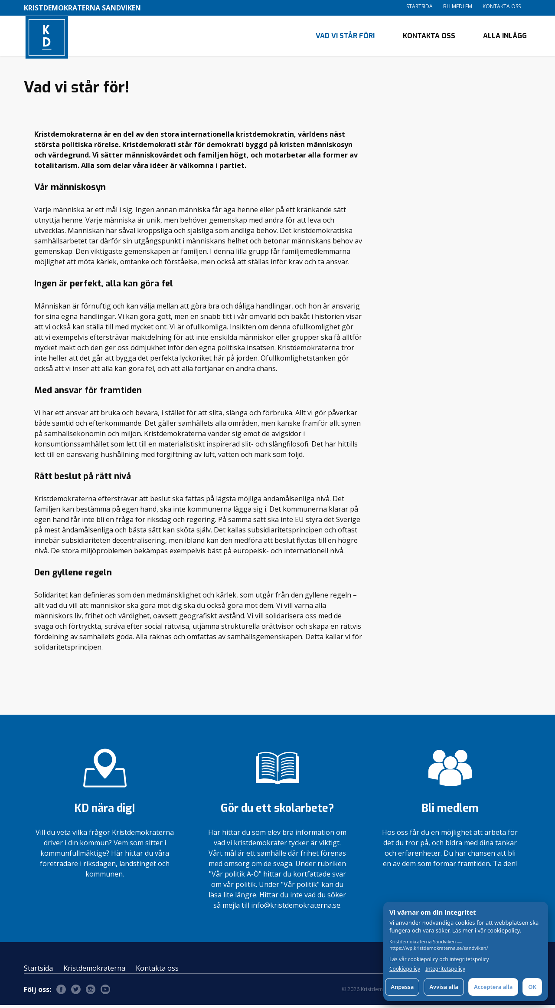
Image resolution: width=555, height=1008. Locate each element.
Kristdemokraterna (94, 971)
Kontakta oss (502, 6)
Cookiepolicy (404, 968)
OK (532, 987)
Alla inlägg (505, 37)
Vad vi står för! (345, 37)
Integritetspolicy (445, 968)
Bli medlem (457, 6)
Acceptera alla (493, 987)
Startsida (419, 6)
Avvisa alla (443, 987)
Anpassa (402, 987)
